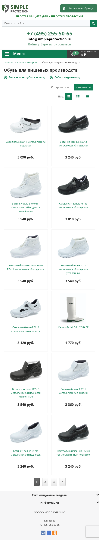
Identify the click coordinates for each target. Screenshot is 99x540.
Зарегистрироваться (56, 44)
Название (83, 87)
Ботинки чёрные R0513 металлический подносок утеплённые (26, 392)
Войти (32, 44)
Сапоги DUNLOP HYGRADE (73, 327)
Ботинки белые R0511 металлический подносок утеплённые (73, 269)
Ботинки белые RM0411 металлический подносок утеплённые (26, 207)
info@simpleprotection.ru (49, 39)
